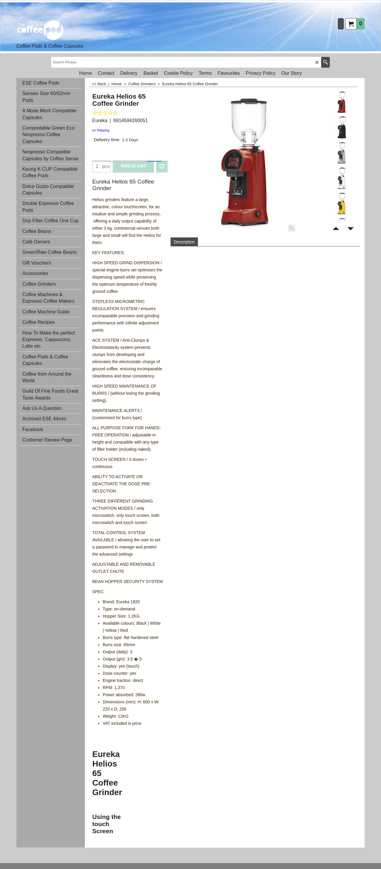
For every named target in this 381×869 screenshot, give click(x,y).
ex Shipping (101, 130)
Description (184, 242)
